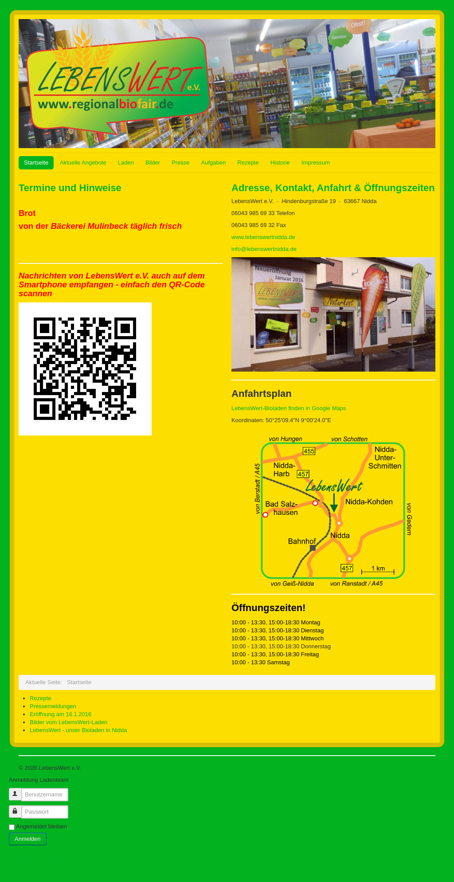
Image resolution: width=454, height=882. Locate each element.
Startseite (36, 162)
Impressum (315, 162)
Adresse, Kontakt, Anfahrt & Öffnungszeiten (333, 187)
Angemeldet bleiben (41, 826)
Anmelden (28, 838)
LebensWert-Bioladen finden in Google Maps (288, 408)
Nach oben (421, 767)
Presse (180, 162)
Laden (126, 162)
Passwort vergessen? (36, 861)
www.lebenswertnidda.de (263, 237)
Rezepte (247, 162)
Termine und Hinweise (70, 187)
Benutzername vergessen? (43, 853)
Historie (280, 162)
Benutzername (19, 790)
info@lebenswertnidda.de (264, 249)
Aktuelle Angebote (83, 162)
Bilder (152, 162)
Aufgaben (213, 162)
